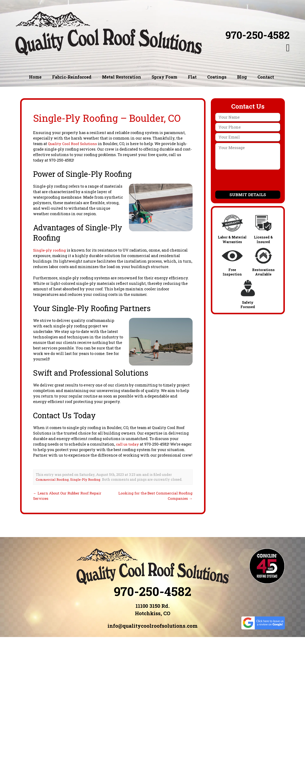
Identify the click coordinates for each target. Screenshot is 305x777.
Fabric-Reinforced (71, 77)
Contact (265, 77)
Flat (192, 77)
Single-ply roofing (50, 250)
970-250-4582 (257, 35)
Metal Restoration (121, 77)
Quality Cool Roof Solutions (74, 143)
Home (35, 77)
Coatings (217, 77)
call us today (128, 444)
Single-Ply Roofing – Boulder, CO (111, 118)
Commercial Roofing (53, 485)
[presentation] (247, 181)
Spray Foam (164, 77)
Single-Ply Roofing (88, 485)
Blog (242, 77)
